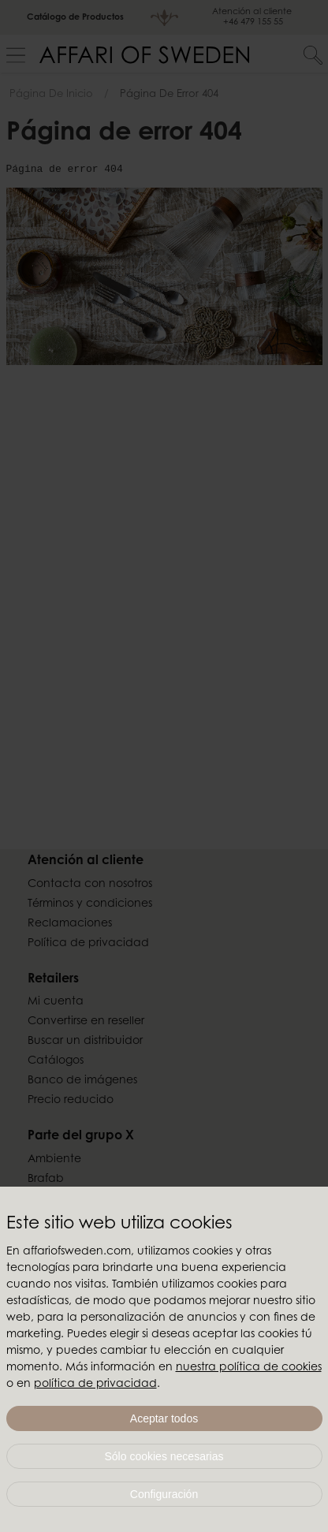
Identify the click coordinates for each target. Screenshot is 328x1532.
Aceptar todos (164, 1418)
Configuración (164, 1494)
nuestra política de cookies (249, 1368)
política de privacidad (95, 1384)
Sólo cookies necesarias (164, 1456)
